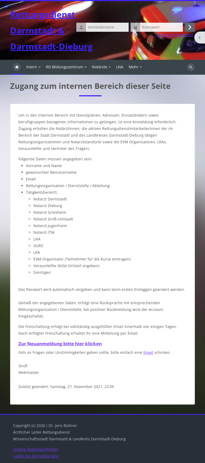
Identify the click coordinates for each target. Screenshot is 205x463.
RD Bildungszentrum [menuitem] (64, 66)
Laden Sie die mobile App (36, 455)
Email (148, 352)
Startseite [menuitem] (16, 67)
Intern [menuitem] (31, 66)
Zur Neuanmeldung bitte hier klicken (60, 344)
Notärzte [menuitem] (99, 66)
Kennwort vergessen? (176, 35)
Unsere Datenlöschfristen (36, 449)
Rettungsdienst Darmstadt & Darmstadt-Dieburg (51, 30)
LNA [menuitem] (119, 66)
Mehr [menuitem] (133, 66)
